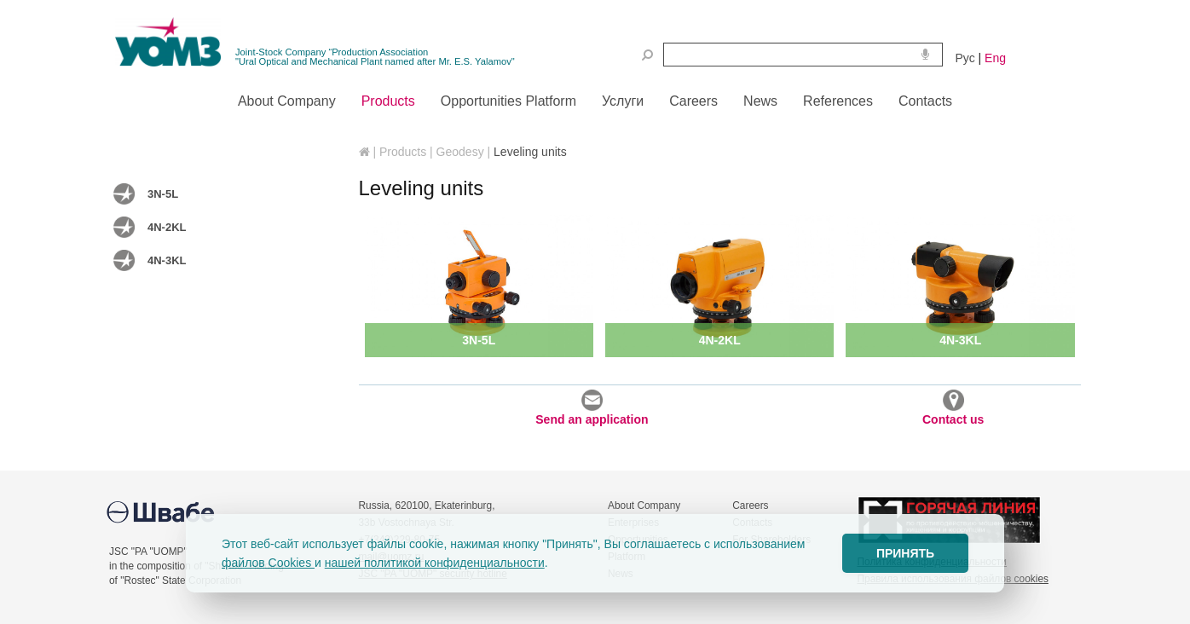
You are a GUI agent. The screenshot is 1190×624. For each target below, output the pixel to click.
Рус (965, 58)
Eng (995, 58)
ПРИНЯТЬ (905, 553)
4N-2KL (167, 227)
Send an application (591, 408)
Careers (750, 505)
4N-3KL (167, 260)
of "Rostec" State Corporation (175, 580)
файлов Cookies (268, 562)
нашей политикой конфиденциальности (435, 562)
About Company (644, 505)
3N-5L (162, 194)
